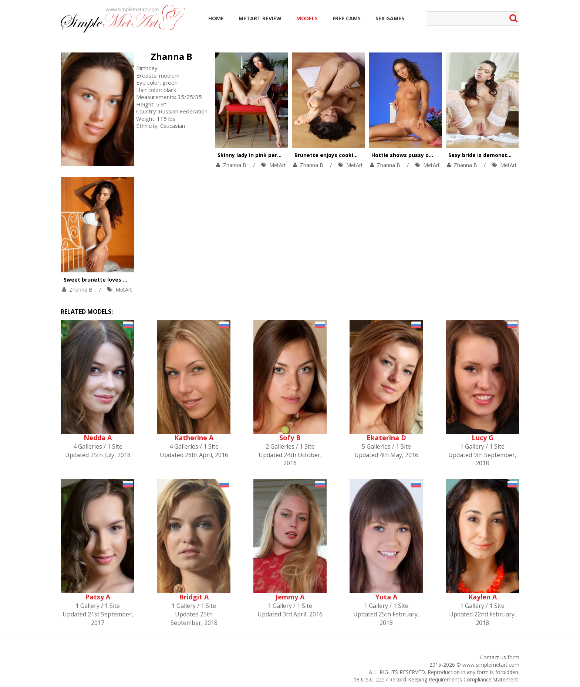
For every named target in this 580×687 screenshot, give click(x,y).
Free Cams (347, 18)
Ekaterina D (386, 437)
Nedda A (98, 437)
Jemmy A (290, 596)
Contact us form (499, 657)
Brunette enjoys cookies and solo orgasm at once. (361, 155)
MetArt (277, 165)
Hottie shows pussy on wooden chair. (421, 155)
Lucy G (482, 437)
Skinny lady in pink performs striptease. (271, 155)
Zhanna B (171, 56)
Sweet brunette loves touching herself (116, 279)
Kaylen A (482, 596)
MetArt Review (260, 18)
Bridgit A (194, 596)
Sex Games (389, 18)
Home (216, 18)
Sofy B (290, 437)
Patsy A (97, 596)
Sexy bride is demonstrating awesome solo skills (513, 155)
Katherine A (193, 437)
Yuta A (386, 596)
